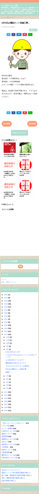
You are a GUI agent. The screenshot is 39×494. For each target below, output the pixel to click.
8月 (7, 349)
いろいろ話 (6, 426)
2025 (6, 298)
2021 (6, 310)
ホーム (4, 279)
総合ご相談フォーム (9, 282)
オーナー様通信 (7, 428)
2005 (6, 410)
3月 (7, 382)
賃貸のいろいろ (7, 434)
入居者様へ (6, 447)
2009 (6, 398)
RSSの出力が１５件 (13, 352)
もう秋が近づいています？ (15, 360)
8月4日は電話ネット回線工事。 (17, 369)
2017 (6, 319)
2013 (6, 331)
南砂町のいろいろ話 (9, 444)
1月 (7, 388)
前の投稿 (32, 124)
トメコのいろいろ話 (9, 5)
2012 (6, 334)
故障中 (8, 372)
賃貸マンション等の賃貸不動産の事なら (16, 473)
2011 (6, 392)
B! (19, 34)
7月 (7, 376)
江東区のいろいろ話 (9, 431)
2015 (6, 325)
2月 (7, 385)
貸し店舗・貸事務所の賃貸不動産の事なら (17, 475)
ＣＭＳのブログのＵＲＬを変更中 (17, 366)
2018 (6, 316)
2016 (6, 322)
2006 (6, 407)
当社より (33, 30)
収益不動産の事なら (9, 481)
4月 (7, 379)
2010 (6, 395)
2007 (6, 404)
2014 (6, 328)
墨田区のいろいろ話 (9, 455)
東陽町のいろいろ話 (9, 439)
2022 (6, 307)
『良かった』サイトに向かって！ (13, 423)
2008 (6, 401)
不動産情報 (6, 452)
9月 (7, 346)
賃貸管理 (5, 436)
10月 (8, 343)
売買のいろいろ (7, 450)
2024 (6, 301)
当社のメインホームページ (11, 470)
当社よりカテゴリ (19, 133)
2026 (6, 295)
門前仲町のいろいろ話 (9, 458)
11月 (8, 340)
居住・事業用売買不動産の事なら (13, 478)
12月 (8, 337)
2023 (6, 304)
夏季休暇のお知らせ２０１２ (16, 363)
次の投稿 (6, 124)
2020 (6, 313)
